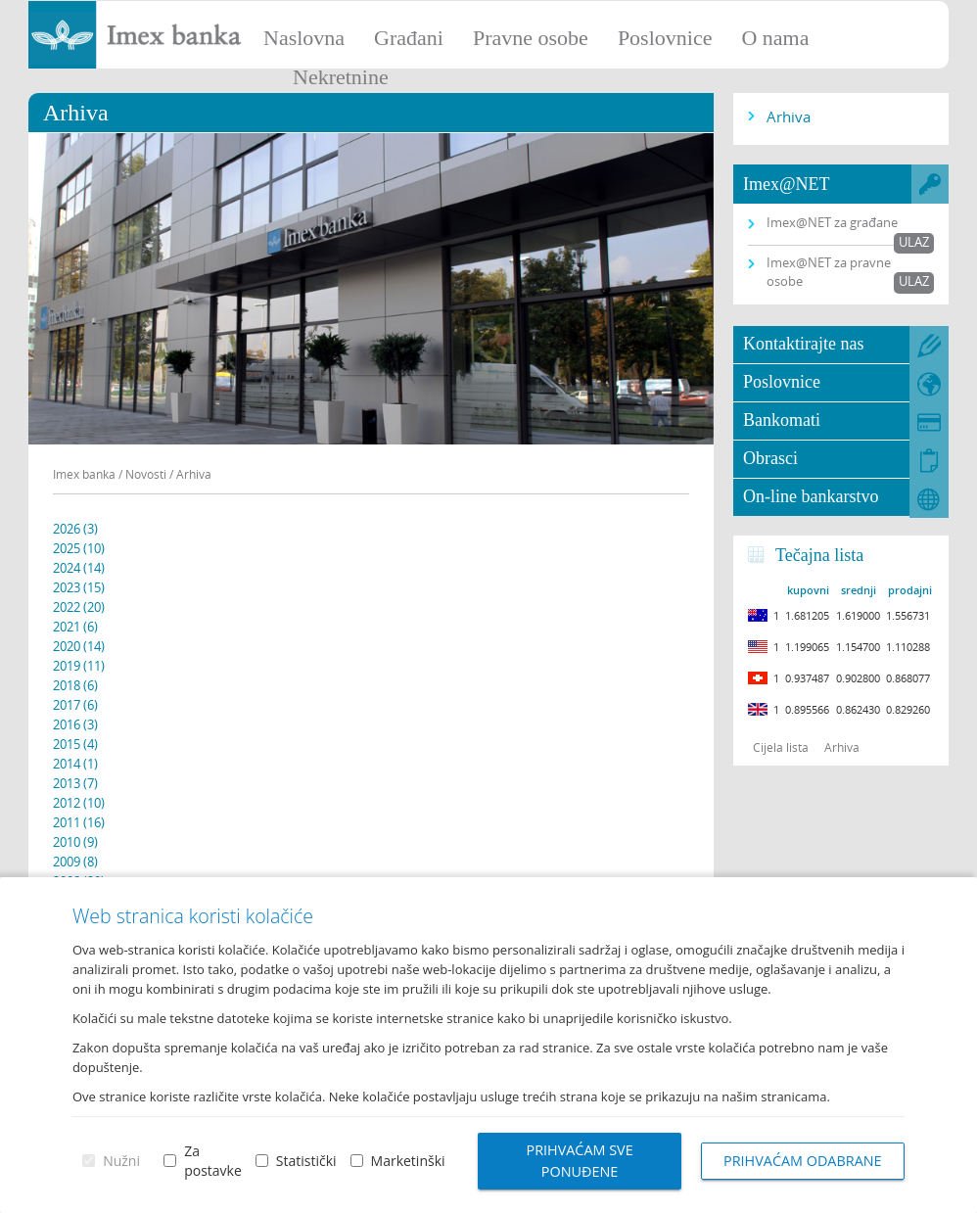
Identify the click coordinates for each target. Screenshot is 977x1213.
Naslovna (304, 37)
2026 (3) (75, 528)
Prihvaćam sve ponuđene (579, 1161)
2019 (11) (79, 666)
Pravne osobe (530, 37)
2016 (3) (75, 724)
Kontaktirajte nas (803, 343)
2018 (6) (75, 685)
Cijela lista (781, 747)
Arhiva (789, 116)
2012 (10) (79, 803)
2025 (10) (79, 548)
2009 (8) (75, 861)
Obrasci (770, 458)
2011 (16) (79, 822)
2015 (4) (75, 744)
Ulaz (914, 242)
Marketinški (407, 1160)
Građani (408, 37)
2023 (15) (79, 587)
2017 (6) (75, 705)
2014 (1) (75, 763)
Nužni (121, 1160)
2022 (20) (79, 607)
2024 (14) (79, 568)
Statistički (306, 1160)
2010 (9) (75, 842)
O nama (775, 37)
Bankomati (781, 420)
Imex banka (84, 474)
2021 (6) (75, 626)
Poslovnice (665, 37)
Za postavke (213, 1161)
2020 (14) (79, 646)
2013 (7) (75, 783)
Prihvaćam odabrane (802, 1160)
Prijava (952, 24)
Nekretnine (341, 77)
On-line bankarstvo (810, 496)
